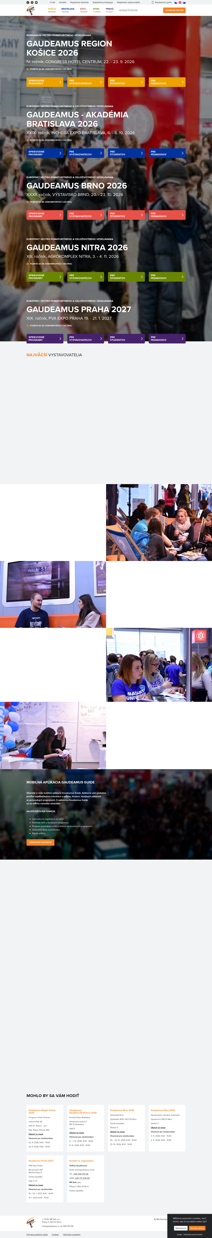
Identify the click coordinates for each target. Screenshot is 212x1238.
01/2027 (109, 10)
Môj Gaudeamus (162, 1219)
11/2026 (96, 10)
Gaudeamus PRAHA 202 (77, 309)
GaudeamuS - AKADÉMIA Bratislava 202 (77, 119)
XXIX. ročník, (39, 133)
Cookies (179, 1234)
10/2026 (67, 10)
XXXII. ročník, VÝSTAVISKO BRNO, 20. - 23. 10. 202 (74, 194)
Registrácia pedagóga (103, 2)
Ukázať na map (35, 1185)
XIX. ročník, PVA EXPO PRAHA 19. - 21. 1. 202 (68, 318)
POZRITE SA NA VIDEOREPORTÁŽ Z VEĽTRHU (51, 69)
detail (45, 82)
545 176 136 (68, 1226)
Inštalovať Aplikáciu (40, 842)
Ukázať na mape (76, 1132)
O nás (52, 2)
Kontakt (62, 2)
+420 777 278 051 (82, 1178)
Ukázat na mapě (36, 1134)
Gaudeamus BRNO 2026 (77, 185)
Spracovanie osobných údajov (193, 1234)
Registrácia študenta (79, 2)
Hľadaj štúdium (128, 10)
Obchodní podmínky (72, 1234)
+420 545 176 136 (80, 1174)
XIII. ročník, (37, 256)
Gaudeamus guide (162, 2)
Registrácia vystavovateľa (128, 2)
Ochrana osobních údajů (37, 1234)
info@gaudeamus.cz (50, 1226)
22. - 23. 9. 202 (117, 61)
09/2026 (52, 10)
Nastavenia (180, 1228)
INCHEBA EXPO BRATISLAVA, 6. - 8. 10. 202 (91, 133)
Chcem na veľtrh (174, 10)
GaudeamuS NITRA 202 (75, 247)
